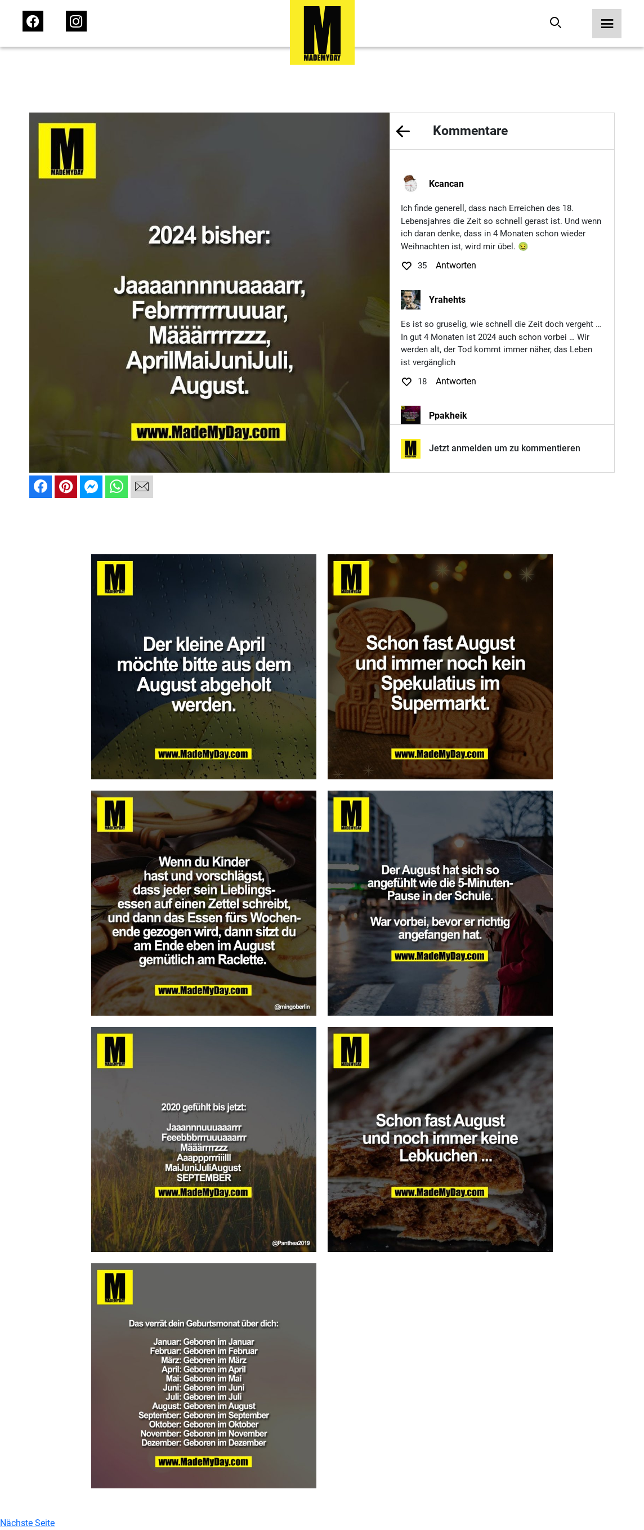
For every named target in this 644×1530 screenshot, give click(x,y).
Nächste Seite (27, 1523)
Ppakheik (448, 415)
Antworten (456, 265)
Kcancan (446, 183)
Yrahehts (447, 299)
